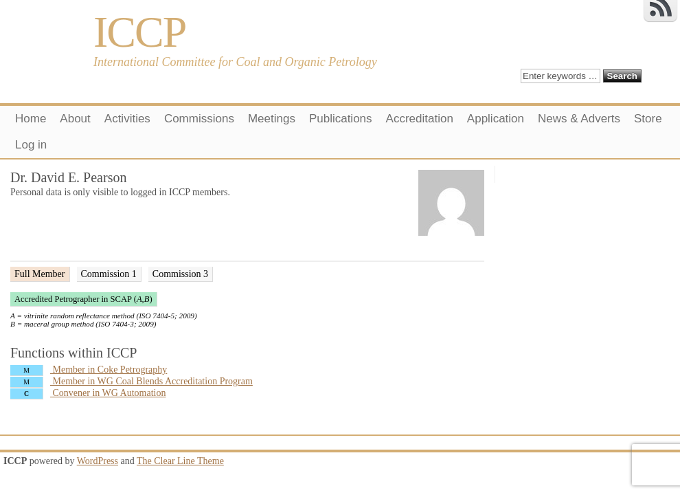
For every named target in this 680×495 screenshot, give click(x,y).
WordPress (97, 461)
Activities (127, 118)
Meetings (271, 118)
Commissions (199, 118)
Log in (31, 144)
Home (30, 118)
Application (495, 118)
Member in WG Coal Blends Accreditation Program (131, 381)
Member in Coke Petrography (88, 369)
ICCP (139, 32)
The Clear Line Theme (180, 461)
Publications (340, 118)
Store (648, 118)
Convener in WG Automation (88, 393)
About (75, 118)
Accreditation (419, 118)
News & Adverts (579, 118)
